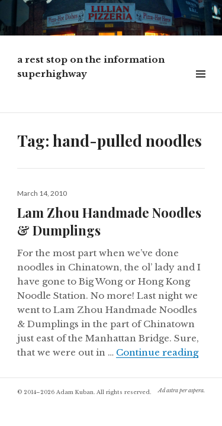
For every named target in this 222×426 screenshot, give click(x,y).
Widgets (200, 87)
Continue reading (157, 352)
